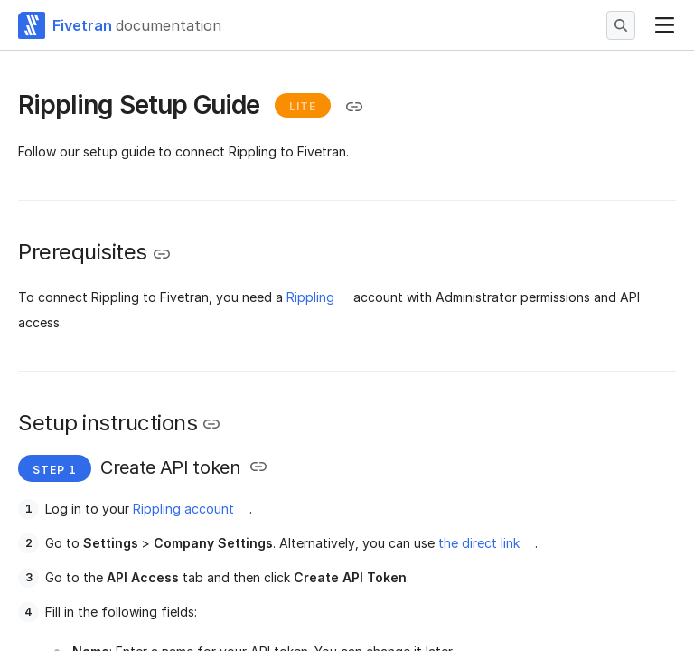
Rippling (310, 297)
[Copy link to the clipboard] (354, 107)
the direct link (479, 543)
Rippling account (183, 508)
